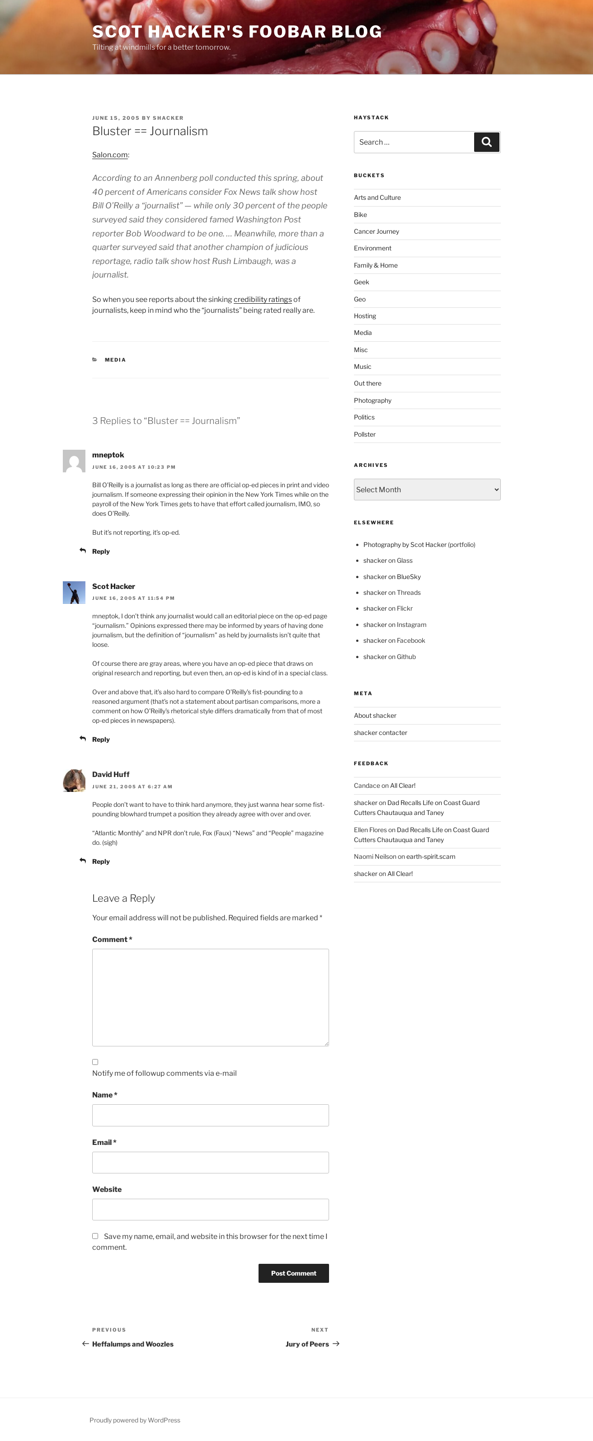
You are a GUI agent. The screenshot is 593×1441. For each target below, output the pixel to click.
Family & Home (376, 265)
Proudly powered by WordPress (134, 1420)
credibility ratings (263, 299)
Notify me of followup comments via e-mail (164, 1073)
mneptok (108, 455)
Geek (361, 282)
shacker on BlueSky (392, 576)
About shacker (375, 715)
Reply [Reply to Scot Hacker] (101, 739)
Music (363, 366)
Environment (372, 248)
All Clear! (402, 785)
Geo (360, 299)
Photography (372, 400)
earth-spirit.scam (431, 856)
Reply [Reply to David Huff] (101, 861)
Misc (361, 349)
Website (107, 1189)
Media (116, 360)
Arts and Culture (377, 197)
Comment (112, 939)
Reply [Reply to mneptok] (101, 551)
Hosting (365, 316)
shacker (168, 118)
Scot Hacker (113, 586)
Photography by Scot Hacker (405, 544)
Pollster (365, 434)
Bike (360, 214)
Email (104, 1142)
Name (105, 1095)
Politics (364, 417)
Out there (367, 383)
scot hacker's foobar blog (237, 32)
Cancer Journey (376, 231)
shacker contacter (380, 732)
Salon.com (110, 155)
